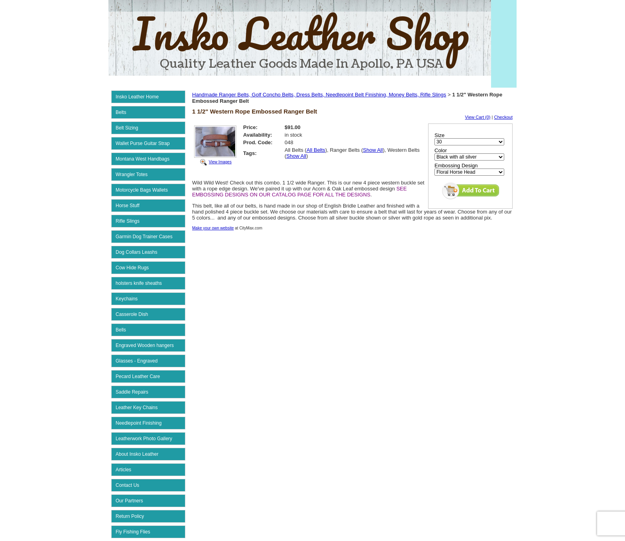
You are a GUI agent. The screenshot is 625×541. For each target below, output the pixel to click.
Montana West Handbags (142, 159)
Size (439, 135)
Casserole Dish (132, 314)
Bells (121, 330)
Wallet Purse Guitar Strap (143, 143)
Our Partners (129, 501)
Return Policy (130, 516)
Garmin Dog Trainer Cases (144, 236)
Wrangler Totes (131, 174)
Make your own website (213, 228)
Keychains (127, 299)
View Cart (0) (478, 117)
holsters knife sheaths (139, 283)
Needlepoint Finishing (138, 423)
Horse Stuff (128, 205)
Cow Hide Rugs (132, 267)
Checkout (503, 117)
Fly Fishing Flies (133, 532)
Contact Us (127, 485)
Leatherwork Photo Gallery (144, 438)
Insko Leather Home (137, 97)
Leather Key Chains (136, 407)
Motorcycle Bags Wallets (142, 190)
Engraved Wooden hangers (145, 345)
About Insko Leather (137, 454)
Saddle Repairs (132, 392)
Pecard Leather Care (138, 376)
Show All (373, 150)
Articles (123, 469)
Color (440, 150)
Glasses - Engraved (136, 361)
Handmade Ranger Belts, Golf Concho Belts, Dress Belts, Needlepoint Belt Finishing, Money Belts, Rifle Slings (319, 95)
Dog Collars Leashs (136, 252)
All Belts (316, 150)
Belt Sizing (127, 128)
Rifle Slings (128, 221)
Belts (121, 112)
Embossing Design (456, 166)
